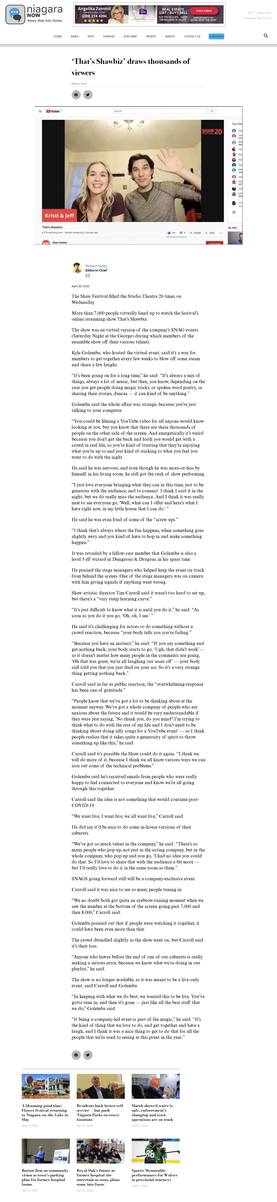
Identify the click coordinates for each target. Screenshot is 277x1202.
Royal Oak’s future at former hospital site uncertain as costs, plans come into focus (98, 1177)
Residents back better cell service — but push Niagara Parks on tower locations (100, 1112)
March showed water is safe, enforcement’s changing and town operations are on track (152, 1112)
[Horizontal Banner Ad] (149, 14)
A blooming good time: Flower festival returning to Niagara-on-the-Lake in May (45, 1112)
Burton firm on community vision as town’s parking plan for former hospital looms (45, 1177)
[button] (265, 36)
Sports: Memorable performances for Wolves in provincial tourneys (154, 1175)
